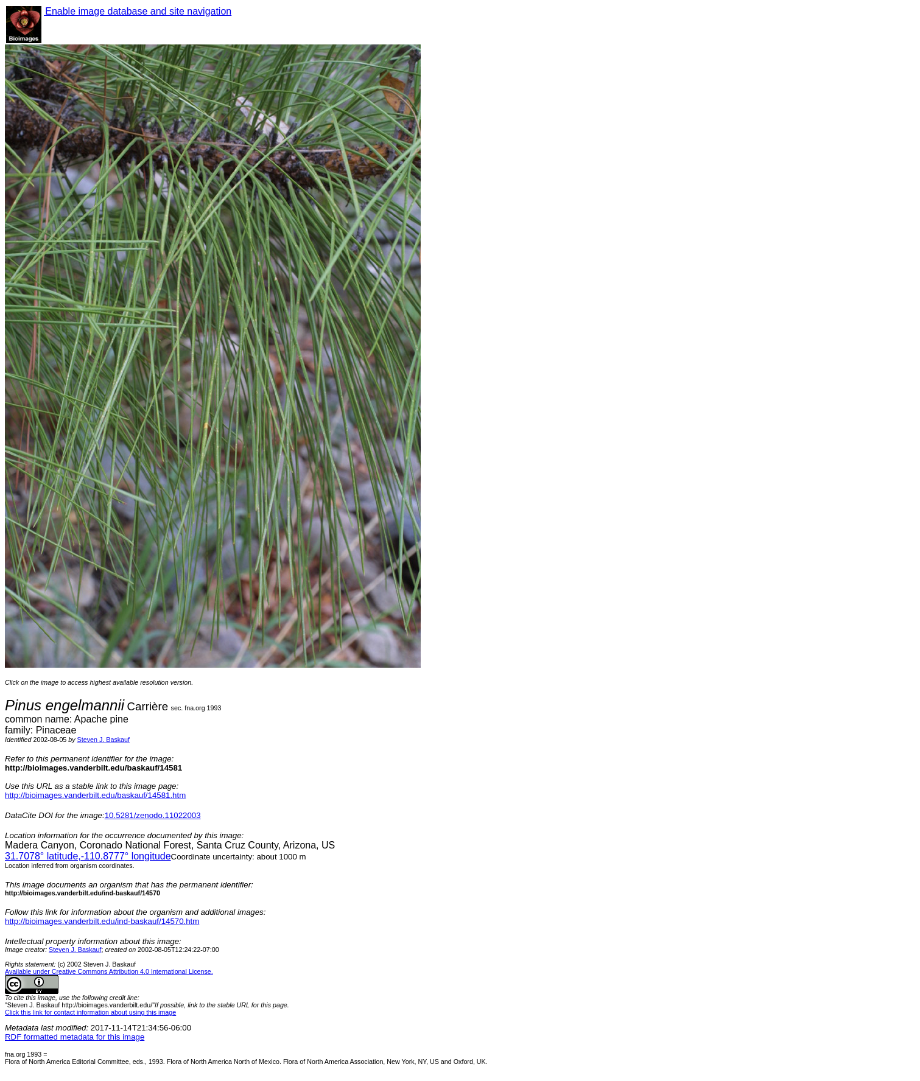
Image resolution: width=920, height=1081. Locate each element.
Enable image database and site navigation (137, 11)
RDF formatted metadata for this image (74, 1036)
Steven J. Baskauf (103, 739)
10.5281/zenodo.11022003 (153, 815)
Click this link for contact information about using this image (90, 1012)
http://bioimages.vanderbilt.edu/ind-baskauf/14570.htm (102, 921)
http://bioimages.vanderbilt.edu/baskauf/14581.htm (95, 795)
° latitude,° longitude (88, 856)
